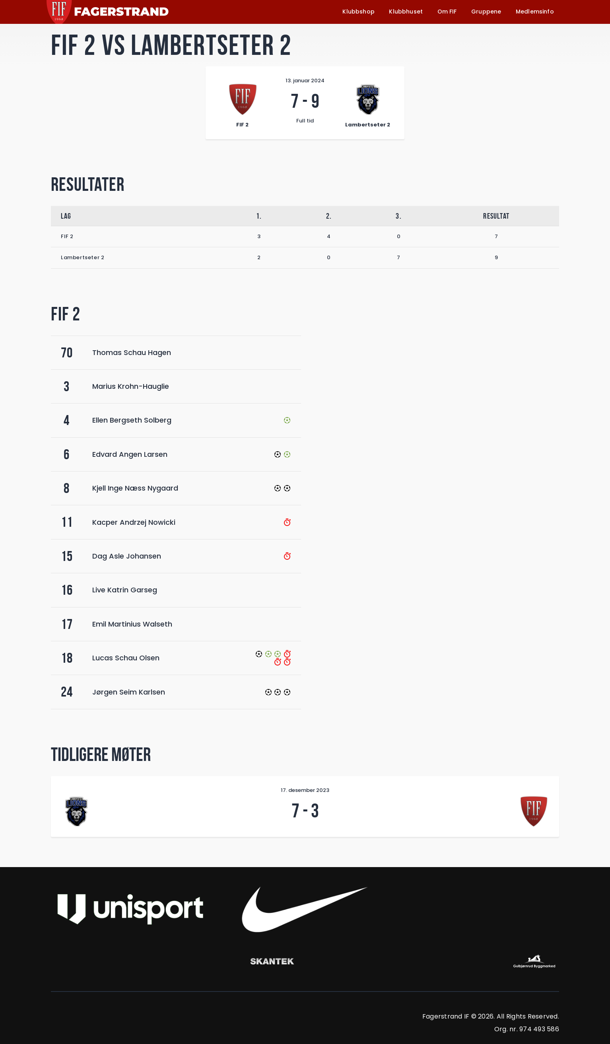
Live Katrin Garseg (124, 590)
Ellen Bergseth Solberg (131, 420)
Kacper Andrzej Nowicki (133, 522)
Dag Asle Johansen (126, 556)
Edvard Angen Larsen (129, 454)
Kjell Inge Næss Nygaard (135, 488)
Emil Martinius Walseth (132, 624)
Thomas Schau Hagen (131, 352)
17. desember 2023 (305, 790)
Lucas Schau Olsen (125, 658)
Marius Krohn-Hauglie (130, 386)
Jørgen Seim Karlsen (128, 692)
